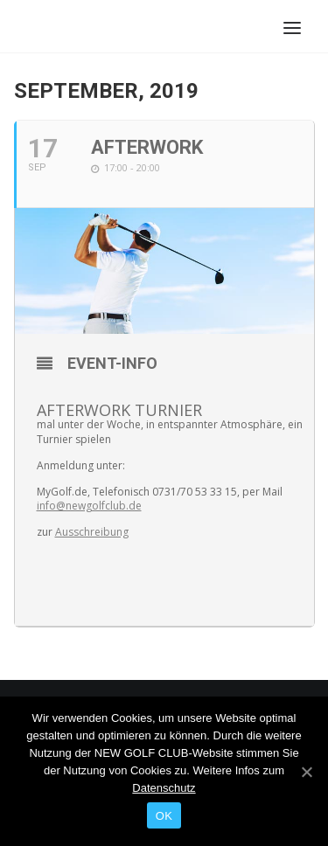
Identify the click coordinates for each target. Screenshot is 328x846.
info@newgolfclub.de (89, 505)
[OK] (306, 771)
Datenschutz (163, 787)
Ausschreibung (92, 531)
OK (164, 815)
